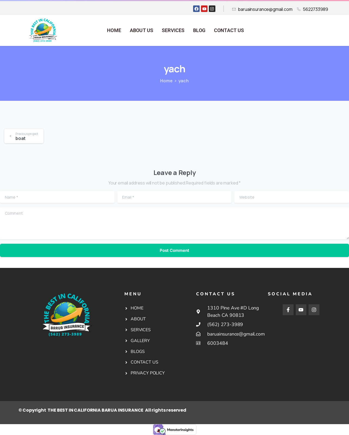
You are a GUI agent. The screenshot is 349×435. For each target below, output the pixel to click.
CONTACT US (229, 30)
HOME (114, 30)
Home (163, 81)
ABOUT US (141, 30)
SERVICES (173, 30)
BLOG (199, 30)
